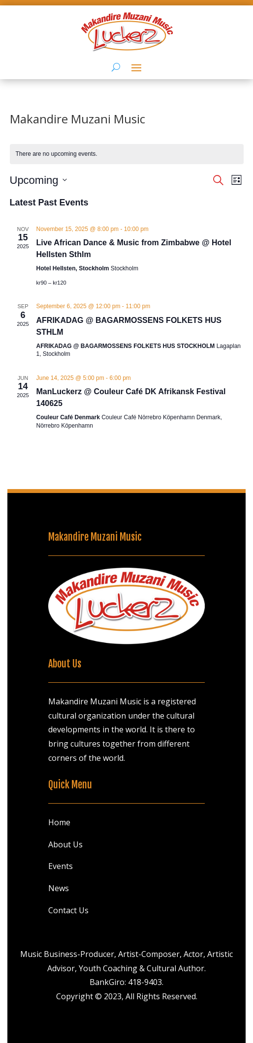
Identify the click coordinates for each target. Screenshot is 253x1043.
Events (60, 866)
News (58, 888)
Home (59, 822)
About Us (65, 844)
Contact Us (68, 910)
